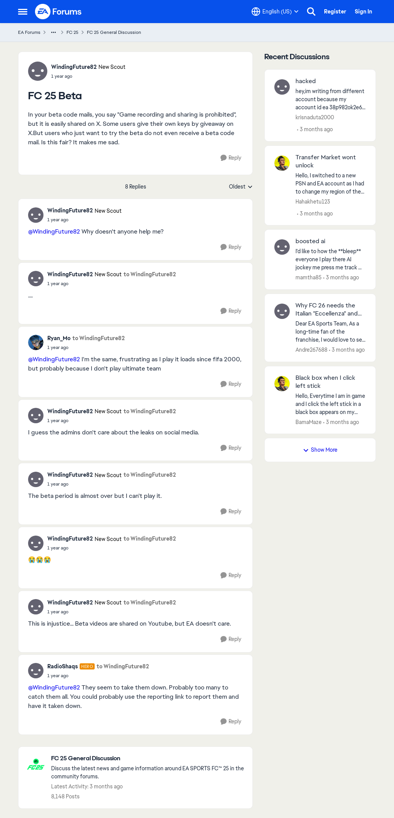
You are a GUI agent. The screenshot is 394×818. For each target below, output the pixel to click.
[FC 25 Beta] (84, 219)
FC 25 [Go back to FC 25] (72, 32)
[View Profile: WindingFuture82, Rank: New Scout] (37, 71)
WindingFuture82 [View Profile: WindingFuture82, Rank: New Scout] (74, 66)
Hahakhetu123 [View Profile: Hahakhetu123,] (313, 201)
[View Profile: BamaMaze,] (282, 383)
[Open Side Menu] (22, 11)
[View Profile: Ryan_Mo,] (35, 342)
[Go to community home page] (58, 11)
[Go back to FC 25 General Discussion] (148, 759)
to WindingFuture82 (150, 274)
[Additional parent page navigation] (53, 32)
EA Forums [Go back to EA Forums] (29, 32)
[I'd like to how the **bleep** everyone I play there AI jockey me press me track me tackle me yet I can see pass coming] (331, 259)
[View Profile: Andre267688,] (282, 311)
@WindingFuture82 (54, 231)
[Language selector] (275, 11)
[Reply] (231, 158)
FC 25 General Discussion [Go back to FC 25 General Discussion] (114, 32)
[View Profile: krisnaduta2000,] (282, 87)
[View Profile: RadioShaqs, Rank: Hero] (35, 670)
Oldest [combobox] (241, 187)
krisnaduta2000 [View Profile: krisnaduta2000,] (315, 117)
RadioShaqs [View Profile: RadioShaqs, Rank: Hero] (62, 666)
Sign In (363, 11)
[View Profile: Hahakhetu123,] (282, 163)
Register (335, 11)
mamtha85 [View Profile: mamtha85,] (309, 277)
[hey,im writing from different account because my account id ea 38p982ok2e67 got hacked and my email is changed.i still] (331, 99)
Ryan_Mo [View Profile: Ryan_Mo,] (58, 338)
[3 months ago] (315, 129)
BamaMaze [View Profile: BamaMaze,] (309, 421)
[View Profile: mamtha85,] (282, 247)
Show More (320, 449)
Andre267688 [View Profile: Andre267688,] (311, 349)
